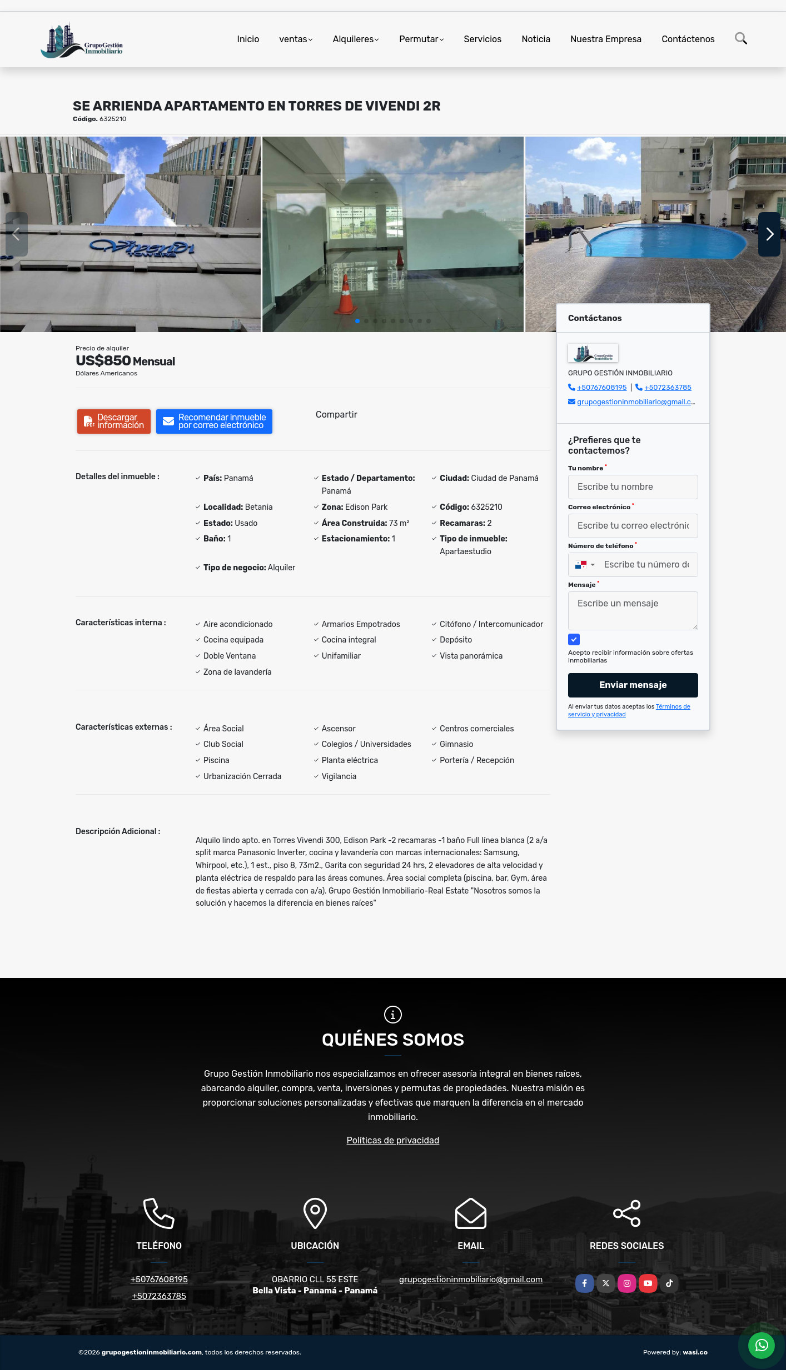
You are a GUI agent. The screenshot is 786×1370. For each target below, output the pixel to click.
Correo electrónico (601, 507)
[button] (357, 321)
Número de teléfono (602, 545)
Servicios (483, 39)
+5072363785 (668, 387)
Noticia (535, 39)
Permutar (418, 39)
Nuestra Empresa (605, 39)
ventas (293, 39)
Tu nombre (587, 468)
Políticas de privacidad (393, 1140)
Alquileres (353, 39)
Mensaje (583, 584)
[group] (130, 234)
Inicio (248, 39)
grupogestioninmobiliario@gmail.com (639, 402)
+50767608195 (601, 387)
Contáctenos (688, 39)
